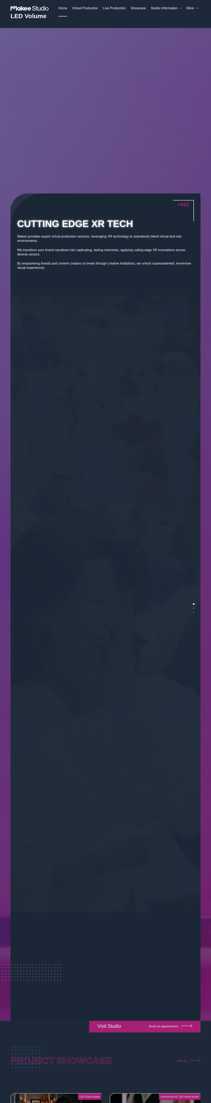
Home (62, 8)
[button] (194, 604)
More (193, 8)
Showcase (138, 8)
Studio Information (167, 8)
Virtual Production (85, 8)
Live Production (114, 8)
